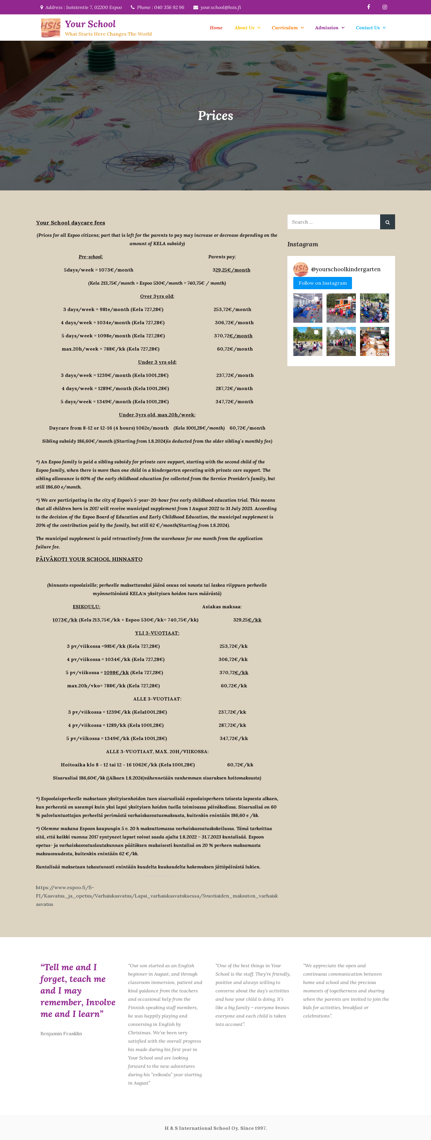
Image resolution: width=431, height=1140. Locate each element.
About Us (244, 28)
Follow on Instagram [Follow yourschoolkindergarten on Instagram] (323, 283)
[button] (307, 307)
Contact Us (368, 28)
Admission (327, 28)
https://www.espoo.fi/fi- (65, 887)
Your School (90, 24)
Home (216, 28)
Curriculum (285, 28)
